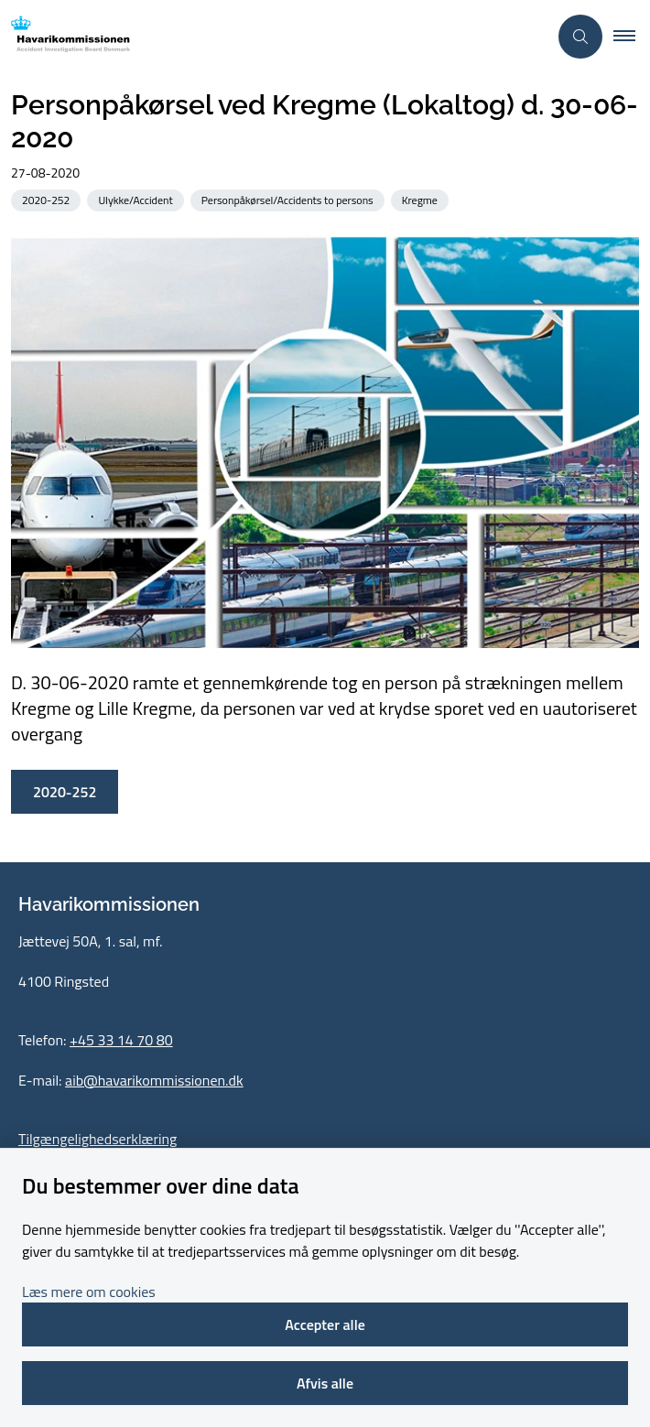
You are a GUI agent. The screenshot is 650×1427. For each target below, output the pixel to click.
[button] (631, 36)
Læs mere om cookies (89, 1292)
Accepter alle (325, 1324)
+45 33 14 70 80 (121, 1040)
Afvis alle (325, 1383)
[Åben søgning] (580, 37)
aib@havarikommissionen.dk (154, 1080)
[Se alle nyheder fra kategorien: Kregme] (421, 199)
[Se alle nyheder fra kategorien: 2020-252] (47, 199)
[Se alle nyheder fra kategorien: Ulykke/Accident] (137, 199)
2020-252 (64, 792)
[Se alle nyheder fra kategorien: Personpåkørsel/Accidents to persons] (289, 199)
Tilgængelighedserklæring (97, 1139)
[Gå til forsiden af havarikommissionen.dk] (273, 37)
